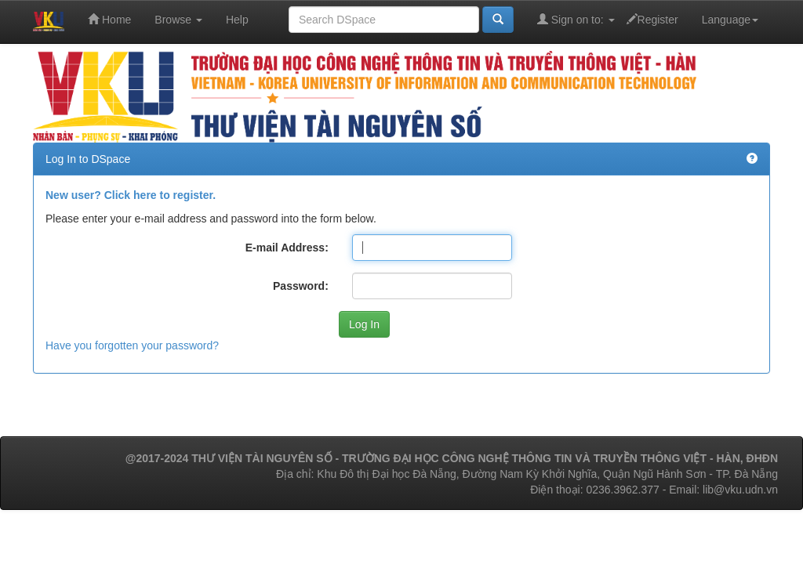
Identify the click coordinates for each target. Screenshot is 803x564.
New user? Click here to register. (130, 195)
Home (109, 19)
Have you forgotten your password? (132, 345)
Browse (178, 19)
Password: (301, 286)
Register (652, 19)
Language (730, 19)
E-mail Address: (287, 247)
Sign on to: (576, 19)
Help (237, 19)
